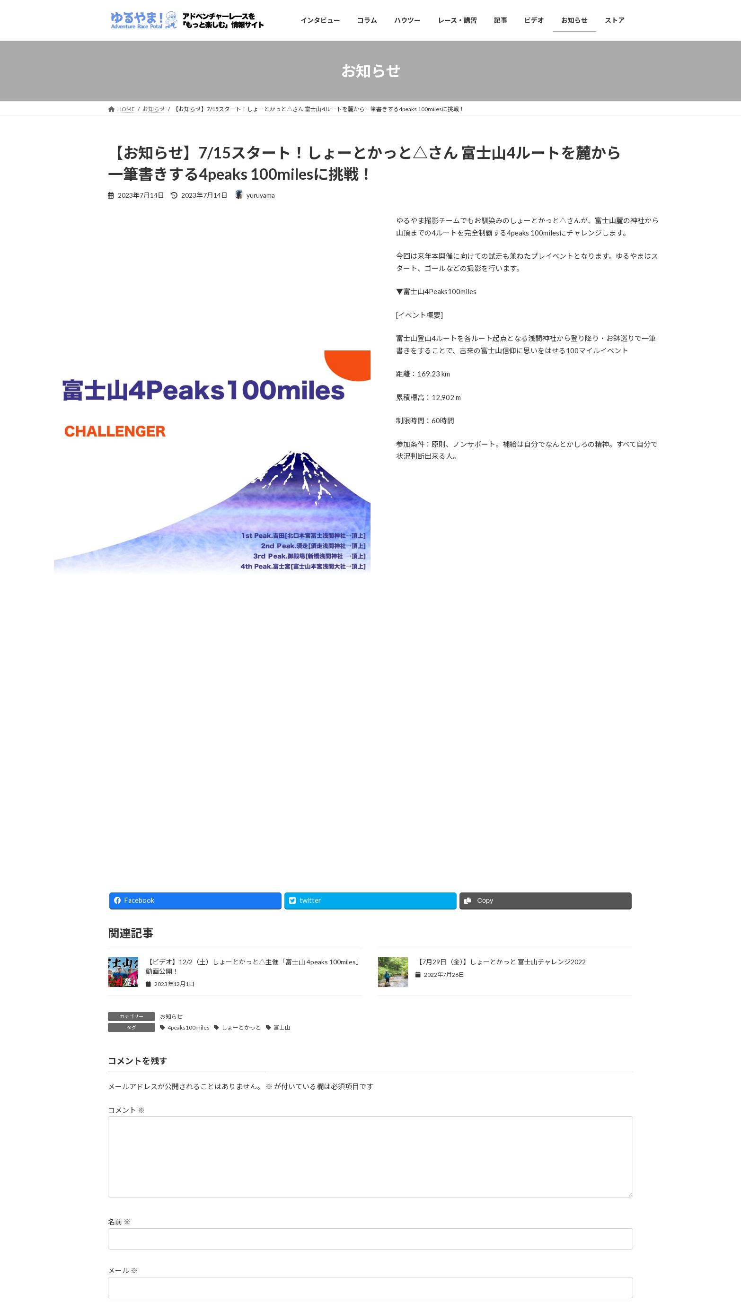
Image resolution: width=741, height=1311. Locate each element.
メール (123, 1285)
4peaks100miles (189, 1027)
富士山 (282, 1027)
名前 (119, 1236)
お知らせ (171, 1016)
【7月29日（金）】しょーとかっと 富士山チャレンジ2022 (500, 962)
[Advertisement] (370, 802)
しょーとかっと (241, 1027)
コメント (126, 1110)
